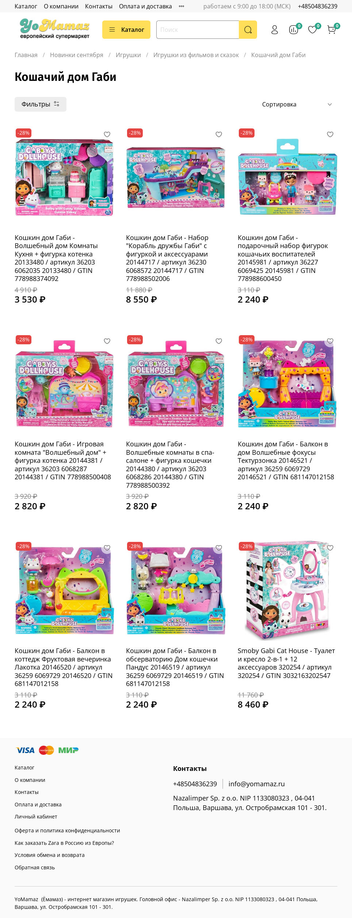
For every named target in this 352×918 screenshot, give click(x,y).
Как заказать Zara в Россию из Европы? (64, 842)
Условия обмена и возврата (50, 854)
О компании (61, 6)
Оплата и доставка (145, 6)
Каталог (26, 6)
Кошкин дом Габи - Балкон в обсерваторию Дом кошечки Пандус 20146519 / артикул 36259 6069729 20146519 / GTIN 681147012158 (175, 667)
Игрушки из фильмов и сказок (196, 55)
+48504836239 (317, 6)
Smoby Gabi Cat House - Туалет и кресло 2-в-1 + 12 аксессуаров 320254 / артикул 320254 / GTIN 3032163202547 (286, 663)
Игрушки (128, 55)
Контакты (98, 6)
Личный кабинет (36, 816)
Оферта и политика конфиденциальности (67, 830)
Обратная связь (35, 867)
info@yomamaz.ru (257, 783)
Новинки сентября (76, 55)
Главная (26, 55)
